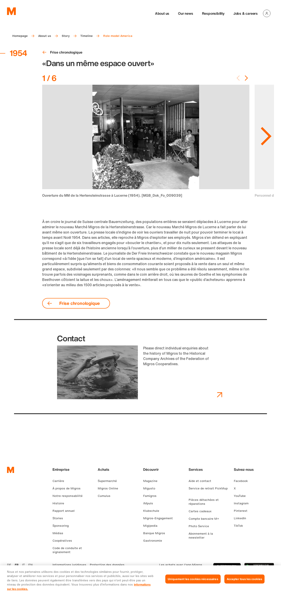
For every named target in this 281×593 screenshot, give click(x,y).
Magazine (152, 481)
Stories (59, 518)
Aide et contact (202, 481)
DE (9, 565)
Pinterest (242, 511)
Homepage (20, 36)
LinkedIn (242, 518)
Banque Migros (156, 533)
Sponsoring (62, 526)
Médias (59, 533)
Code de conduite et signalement (67, 550)
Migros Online (110, 488)
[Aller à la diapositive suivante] (266, 131)
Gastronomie (154, 541)
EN (30, 565)
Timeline (86, 36)
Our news (185, 13)
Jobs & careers (245, 13)
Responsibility (213, 13)
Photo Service (201, 526)
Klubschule (153, 511)
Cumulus (106, 496)
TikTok (240, 526)
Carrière (60, 481)
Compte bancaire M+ (206, 519)
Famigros (151, 496)
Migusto (151, 488)
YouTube (241, 496)
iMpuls (150, 503)
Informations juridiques (69, 565)
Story (66, 36)
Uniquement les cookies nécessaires (193, 584)
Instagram (243, 503)
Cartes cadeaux (202, 511)
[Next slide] (246, 78)
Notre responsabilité (69, 496)
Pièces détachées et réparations (204, 502)
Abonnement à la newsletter (201, 535)
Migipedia (152, 526)
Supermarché (109, 481)
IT (23, 565)
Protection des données (107, 565)
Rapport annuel (65, 511)
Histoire (60, 503)
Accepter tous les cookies (244, 584)
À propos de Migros (68, 488)
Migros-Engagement (159, 518)
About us (162, 13)
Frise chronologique (62, 52)
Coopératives (64, 541)
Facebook (242, 481)
